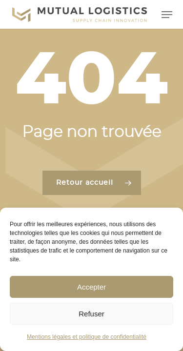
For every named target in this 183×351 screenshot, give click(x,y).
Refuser (91, 314)
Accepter (91, 287)
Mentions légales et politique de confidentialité (86, 336)
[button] (167, 15)
